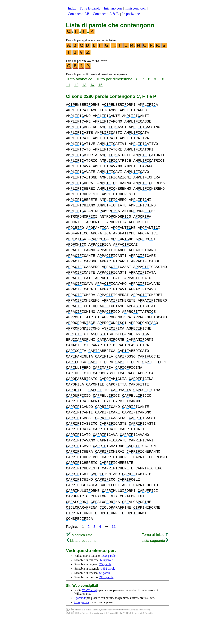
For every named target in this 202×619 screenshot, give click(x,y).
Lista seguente (155, 541)
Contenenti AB (78, 14)
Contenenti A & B (106, 14)
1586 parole (108, 555)
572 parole (105, 564)
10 (162, 79)
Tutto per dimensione (114, 79)
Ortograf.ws (81, 602)
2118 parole (106, 577)
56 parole (104, 572)
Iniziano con (113, 8)
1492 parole (108, 568)
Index (72, 8)
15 (100, 85)
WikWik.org (89, 590)
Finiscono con (135, 8)
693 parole (106, 560)
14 (92, 85)
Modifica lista (79, 535)
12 (76, 85)
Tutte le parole (90, 8)
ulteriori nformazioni (120, 609)
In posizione (131, 14)
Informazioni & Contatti (141, 613)
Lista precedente (81, 541)
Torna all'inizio (155, 535)
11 (68, 85)
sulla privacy (144, 609)
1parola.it (80, 597)
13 (84, 85)
